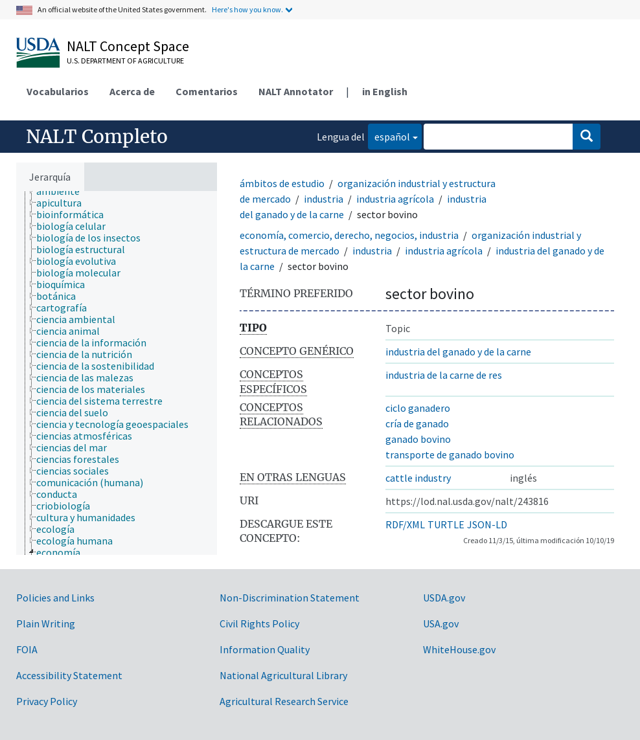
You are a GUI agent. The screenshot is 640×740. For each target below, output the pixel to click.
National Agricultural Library (283, 675)
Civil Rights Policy (259, 623)
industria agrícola (395, 198)
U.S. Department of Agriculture (125, 60)
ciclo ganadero (417, 407)
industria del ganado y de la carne (458, 351)
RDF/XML (405, 524)
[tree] (116, 373)
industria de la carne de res (443, 374)
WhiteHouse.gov (459, 649)
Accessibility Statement (69, 675)
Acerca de (132, 91)
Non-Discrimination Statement (290, 597)
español (389, 135)
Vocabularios (58, 91)
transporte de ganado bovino (449, 454)
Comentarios (207, 91)
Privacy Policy (46, 701)
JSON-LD (487, 524)
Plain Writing (45, 623)
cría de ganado (417, 423)
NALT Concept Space (128, 46)
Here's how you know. (247, 9)
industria (323, 198)
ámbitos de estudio (282, 183)
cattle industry (418, 477)
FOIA (27, 649)
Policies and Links (55, 597)
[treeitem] (63, 191)
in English (384, 91)
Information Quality (265, 649)
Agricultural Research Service (284, 701)
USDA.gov (444, 597)
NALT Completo (97, 136)
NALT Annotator (295, 91)
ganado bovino (418, 438)
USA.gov (441, 623)
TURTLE (446, 524)
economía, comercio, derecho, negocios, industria (349, 235)
